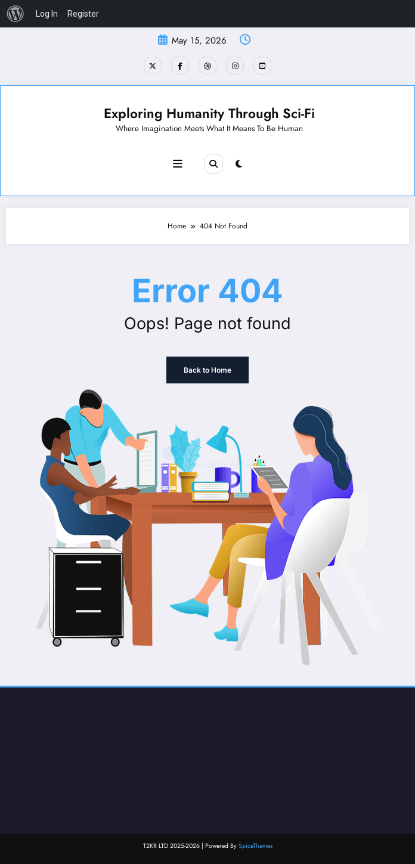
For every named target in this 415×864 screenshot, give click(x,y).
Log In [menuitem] (47, 13)
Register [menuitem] (83, 13)
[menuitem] (15, 13)
